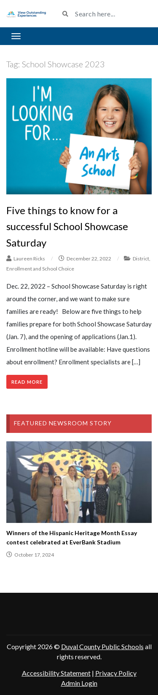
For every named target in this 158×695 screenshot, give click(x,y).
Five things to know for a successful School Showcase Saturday (67, 226)
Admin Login (79, 683)
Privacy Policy (116, 673)
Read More (27, 382)
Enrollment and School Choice (40, 268)
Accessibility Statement (56, 673)
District (141, 258)
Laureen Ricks (29, 258)
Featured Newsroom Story (63, 423)
